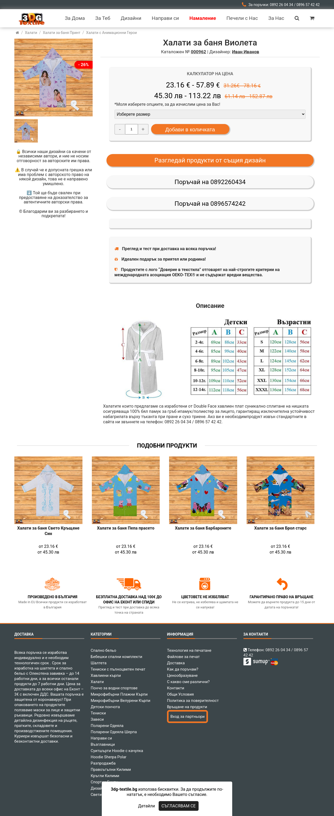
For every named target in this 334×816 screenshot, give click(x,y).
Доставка (176, 663)
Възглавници (103, 744)
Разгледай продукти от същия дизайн (210, 160)
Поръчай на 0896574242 (210, 203)
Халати (97, 681)
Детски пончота (105, 707)
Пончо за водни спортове (114, 688)
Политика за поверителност (193, 700)
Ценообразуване (182, 675)
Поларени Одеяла (107, 725)
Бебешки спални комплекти (116, 656)
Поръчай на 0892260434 (210, 182)
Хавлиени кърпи (106, 675)
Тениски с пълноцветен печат (118, 669)
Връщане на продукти (187, 707)
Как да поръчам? (182, 669)
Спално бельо (103, 650)
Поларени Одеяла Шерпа (114, 732)
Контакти (175, 688)
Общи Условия (180, 694)
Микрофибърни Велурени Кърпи (121, 700)
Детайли (146, 805)
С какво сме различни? (188, 681)
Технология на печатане (189, 650)
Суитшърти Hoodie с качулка (117, 750)
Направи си (101, 738)
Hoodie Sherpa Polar (109, 757)
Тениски (98, 713)
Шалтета (99, 663)
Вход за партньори (187, 716)
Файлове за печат (183, 656)
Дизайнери (101, 788)
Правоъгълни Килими (111, 769)
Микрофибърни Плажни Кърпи (119, 694)
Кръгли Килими (105, 775)
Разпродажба (103, 763)
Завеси (97, 719)
